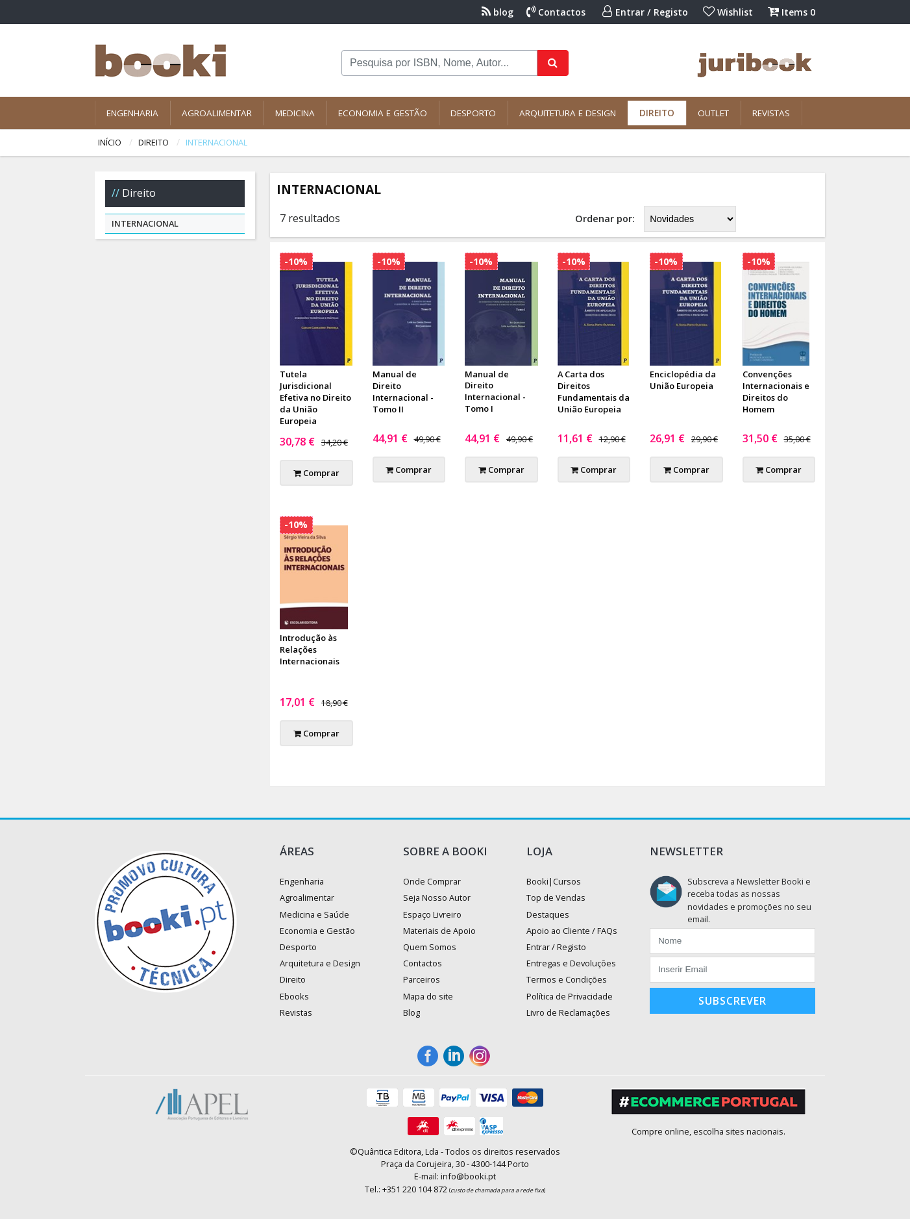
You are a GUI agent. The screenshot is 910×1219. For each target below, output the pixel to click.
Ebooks (294, 996)
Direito (656, 113)
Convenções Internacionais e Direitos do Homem (776, 391)
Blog (411, 1012)
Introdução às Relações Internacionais (309, 649)
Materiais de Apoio (439, 930)
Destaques (547, 914)
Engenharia (132, 113)
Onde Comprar (432, 881)
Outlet (713, 113)
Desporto (473, 113)
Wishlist (728, 12)
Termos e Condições (566, 979)
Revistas (771, 113)
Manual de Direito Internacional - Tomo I (495, 391)
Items (791, 12)
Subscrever (732, 1001)
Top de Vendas (555, 897)
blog (497, 12)
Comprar (316, 473)
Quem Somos (429, 947)
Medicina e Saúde (314, 914)
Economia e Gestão (382, 113)
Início (109, 142)
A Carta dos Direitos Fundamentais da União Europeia (594, 391)
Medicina (295, 113)
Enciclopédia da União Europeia (683, 380)
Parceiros (421, 979)
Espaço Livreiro (432, 914)
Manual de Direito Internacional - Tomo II (403, 391)
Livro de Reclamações (568, 1012)
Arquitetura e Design (567, 113)
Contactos (555, 12)
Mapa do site (428, 996)
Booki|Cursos (553, 881)
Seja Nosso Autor (437, 897)
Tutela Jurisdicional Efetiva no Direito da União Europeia (315, 397)
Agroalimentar (217, 113)
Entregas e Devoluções (571, 963)
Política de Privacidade (569, 996)
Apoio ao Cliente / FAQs (571, 930)
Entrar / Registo (645, 12)
